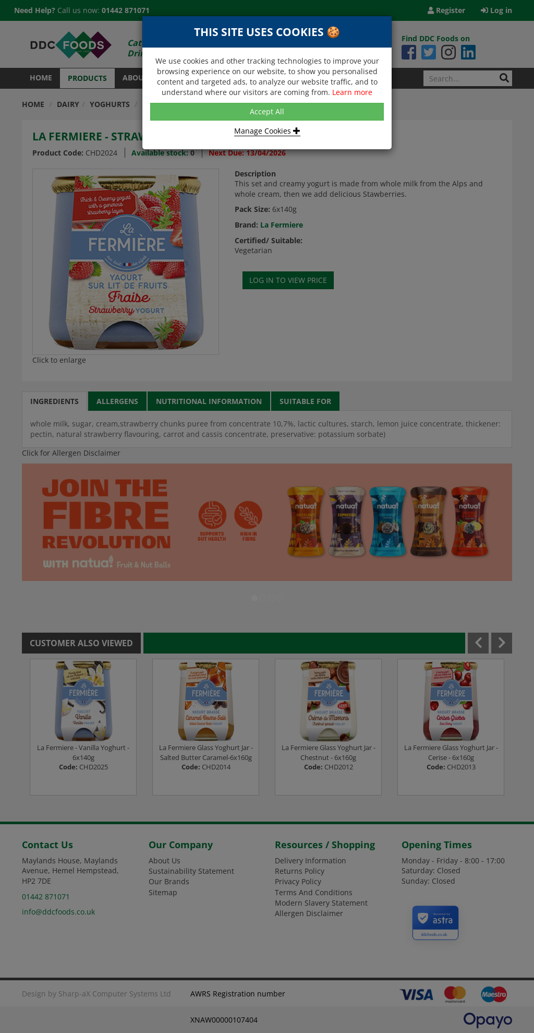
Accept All (267, 111)
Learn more (352, 92)
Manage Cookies (267, 131)
